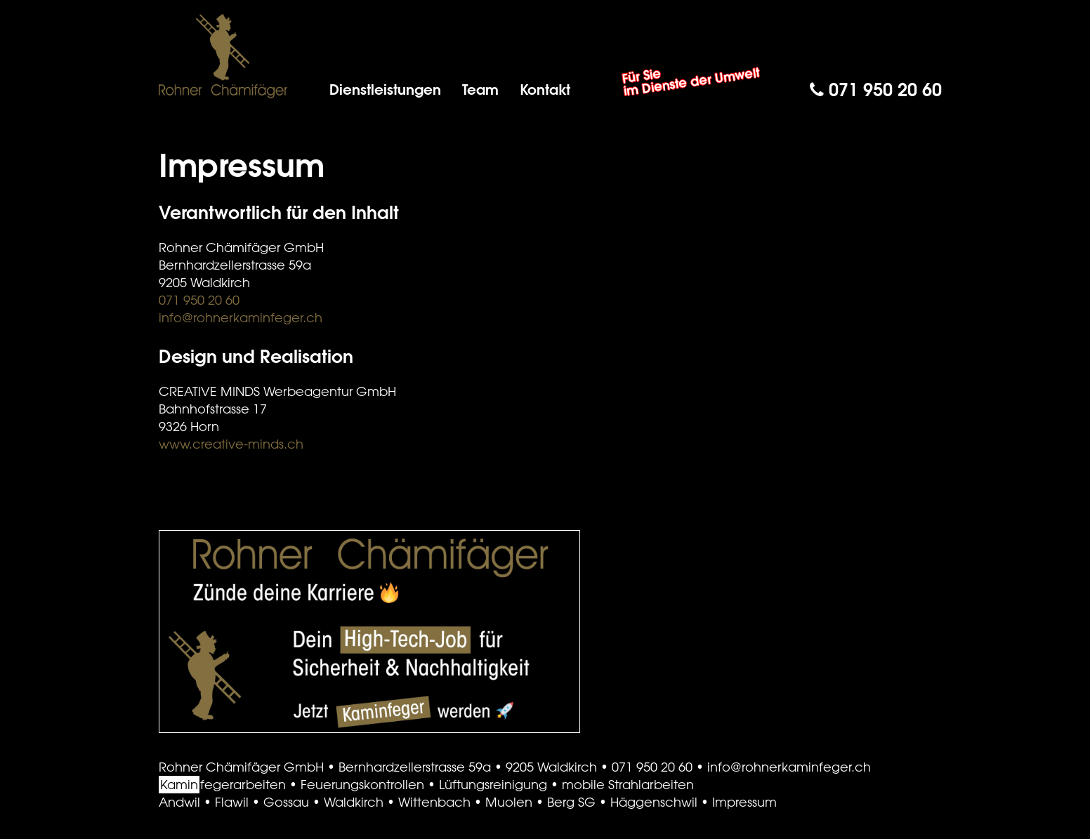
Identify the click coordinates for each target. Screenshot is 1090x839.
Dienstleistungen (385, 89)
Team (480, 89)
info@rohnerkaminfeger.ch (240, 317)
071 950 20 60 (876, 89)
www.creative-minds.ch (231, 443)
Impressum (744, 802)
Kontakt (545, 89)
